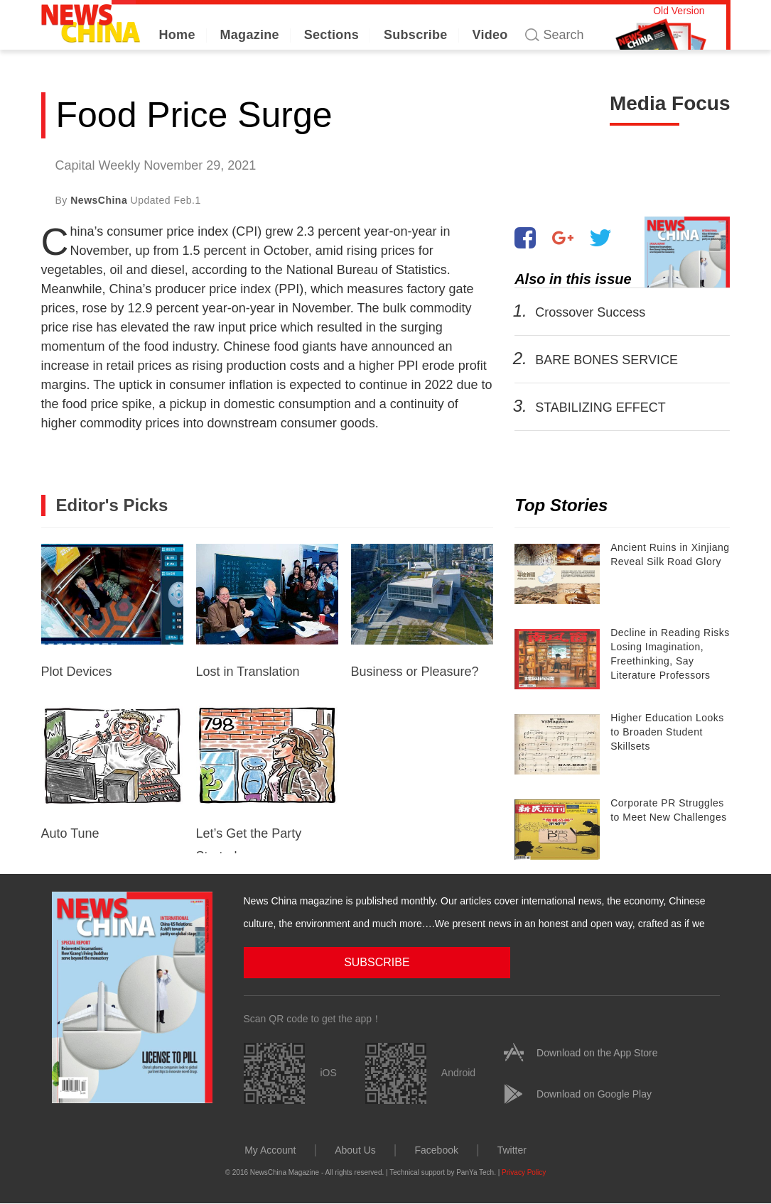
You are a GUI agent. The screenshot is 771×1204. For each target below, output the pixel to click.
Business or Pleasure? (422, 611)
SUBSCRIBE (314, 962)
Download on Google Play (594, 1093)
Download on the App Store (597, 1052)
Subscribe (416, 35)
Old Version (678, 10)
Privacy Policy (524, 1172)
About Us (355, 1149)
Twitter (512, 1149)
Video (489, 35)
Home (177, 35)
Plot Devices (112, 611)
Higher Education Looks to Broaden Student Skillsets (667, 732)
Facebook (436, 1149)
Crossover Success (590, 312)
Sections (331, 35)
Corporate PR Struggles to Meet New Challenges (668, 810)
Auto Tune (112, 773)
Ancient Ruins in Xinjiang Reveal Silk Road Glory (669, 554)
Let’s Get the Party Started (267, 779)
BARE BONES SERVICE (606, 360)
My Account (270, 1149)
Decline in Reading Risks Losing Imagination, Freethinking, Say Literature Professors (670, 654)
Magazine (249, 35)
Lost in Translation (267, 611)
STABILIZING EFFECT (600, 407)
